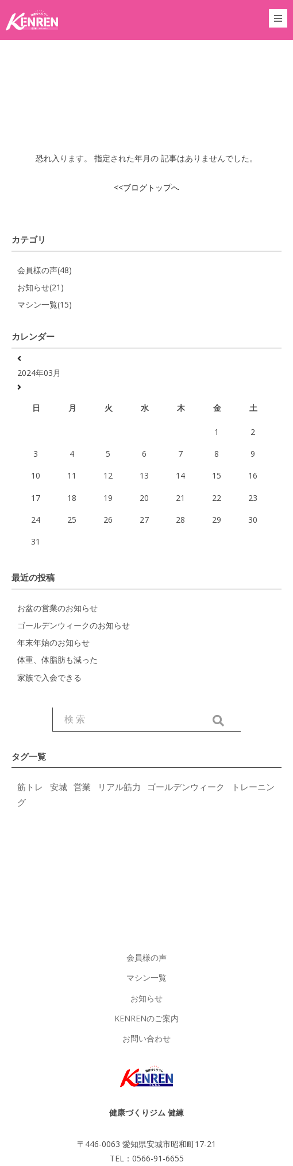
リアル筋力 (119, 786)
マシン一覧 (146, 977)
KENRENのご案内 (146, 1018)
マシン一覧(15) (44, 304)
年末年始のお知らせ (53, 642)
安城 (58, 786)
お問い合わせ (146, 1038)
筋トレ (30, 786)
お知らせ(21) (40, 287)
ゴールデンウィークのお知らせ (73, 625)
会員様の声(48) (44, 270)
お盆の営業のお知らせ (57, 608)
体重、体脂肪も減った (57, 659)
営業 (82, 786)
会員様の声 (146, 957)
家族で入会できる (49, 677)
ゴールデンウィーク (186, 786)
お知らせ (146, 998)
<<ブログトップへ (146, 187)
